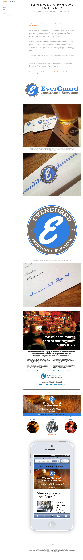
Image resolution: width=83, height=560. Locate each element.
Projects (4, 5)
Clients (4, 9)
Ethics (4, 11)
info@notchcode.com (50, 549)
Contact (4, 13)
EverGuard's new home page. (52, 434)
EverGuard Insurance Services (35, 25)
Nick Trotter (42, 73)
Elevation (54, 71)
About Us (4, 7)
